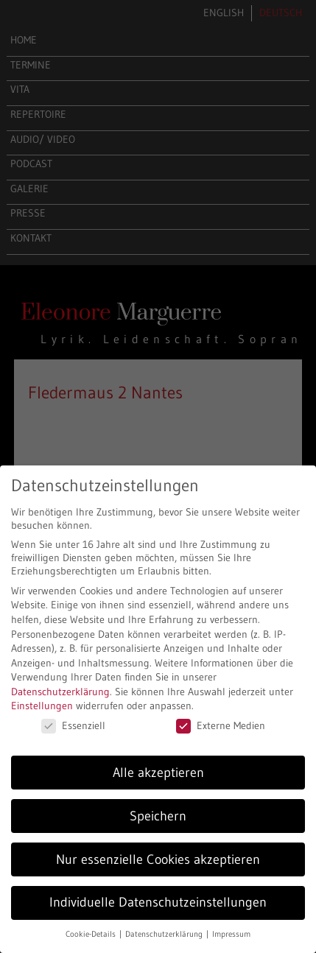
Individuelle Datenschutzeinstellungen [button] (158, 902)
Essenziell (73, 725)
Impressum (231, 934)
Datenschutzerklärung (60, 691)
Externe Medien (220, 725)
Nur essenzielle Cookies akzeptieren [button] (158, 859)
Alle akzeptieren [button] (158, 772)
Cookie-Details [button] (92, 934)
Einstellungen (42, 705)
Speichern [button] (158, 816)
